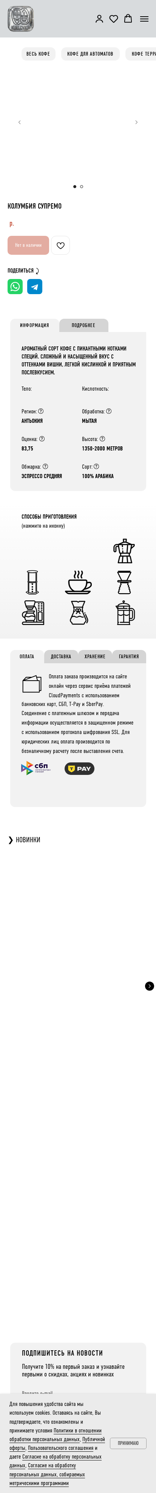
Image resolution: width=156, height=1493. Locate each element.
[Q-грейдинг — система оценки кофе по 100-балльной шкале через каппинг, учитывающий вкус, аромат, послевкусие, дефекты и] (42, 438)
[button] (99, 18)
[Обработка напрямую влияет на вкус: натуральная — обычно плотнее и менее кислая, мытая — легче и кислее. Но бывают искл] (108, 411)
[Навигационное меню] (144, 19)
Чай (29, 1368)
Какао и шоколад (41, 1377)
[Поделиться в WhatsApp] (15, 286)
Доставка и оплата (114, 1341)
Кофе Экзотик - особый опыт (50, 1350)
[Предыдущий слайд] (19, 122)
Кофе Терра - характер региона (52, 1331)
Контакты (106, 1368)
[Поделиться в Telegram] (34, 286)
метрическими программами (79, 1133)
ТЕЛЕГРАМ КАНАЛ (54, 1270)
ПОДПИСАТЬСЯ (52, 1173)
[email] (78, 1106)
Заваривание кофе (42, 1386)
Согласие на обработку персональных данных (85, 1127)
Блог (102, 1359)
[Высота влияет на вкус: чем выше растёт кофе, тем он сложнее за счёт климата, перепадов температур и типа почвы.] (102, 438)
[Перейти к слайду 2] (81, 186)
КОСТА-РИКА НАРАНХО (78, 977)
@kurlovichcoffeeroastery (61, 1280)
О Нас (103, 1331)
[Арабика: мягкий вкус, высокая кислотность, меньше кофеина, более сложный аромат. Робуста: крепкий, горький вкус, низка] (96, 466)
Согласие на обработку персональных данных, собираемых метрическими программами (47, 1474)
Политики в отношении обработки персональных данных (77, 1149)
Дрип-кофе (36, 1359)
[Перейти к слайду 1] (74, 186)
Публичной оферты (72, 1139)
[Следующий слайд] (136, 122)
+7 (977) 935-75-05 (111, 1377)
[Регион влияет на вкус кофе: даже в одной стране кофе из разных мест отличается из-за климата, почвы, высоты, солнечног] (40, 411)
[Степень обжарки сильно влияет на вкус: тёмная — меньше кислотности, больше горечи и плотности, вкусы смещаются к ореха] (45, 466)
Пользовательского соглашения (60, 1447)
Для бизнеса (109, 1350)
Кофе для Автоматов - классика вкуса (58, 1341)
